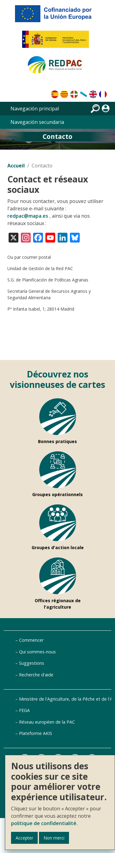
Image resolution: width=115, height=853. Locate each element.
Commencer (31, 640)
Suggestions (31, 663)
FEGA (24, 710)
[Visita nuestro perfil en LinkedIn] (62, 237)
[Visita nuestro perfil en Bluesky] (75, 237)
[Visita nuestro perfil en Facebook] (38, 237)
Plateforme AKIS (35, 733)
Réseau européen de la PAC (47, 722)
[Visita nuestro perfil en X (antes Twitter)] (13, 237)
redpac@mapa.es (27, 215)
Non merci (54, 838)
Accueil (16, 165)
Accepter (24, 838)
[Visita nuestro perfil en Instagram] (26, 237)
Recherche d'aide (36, 675)
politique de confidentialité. (44, 823)
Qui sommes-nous (37, 652)
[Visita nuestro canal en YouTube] (50, 237)
